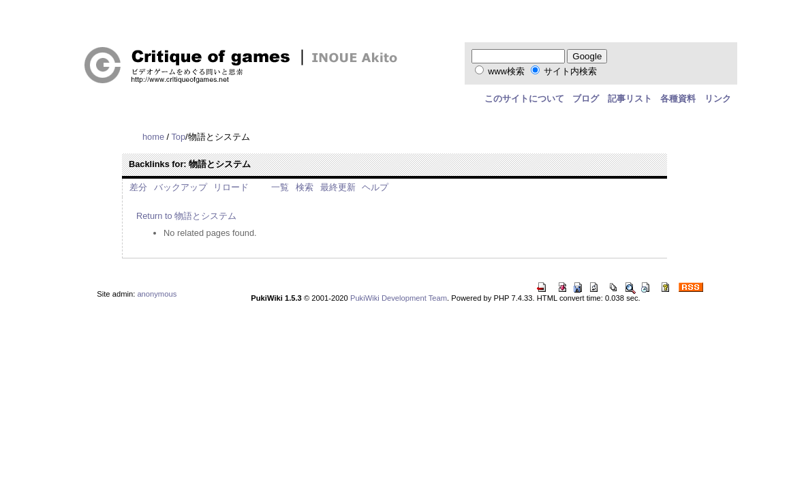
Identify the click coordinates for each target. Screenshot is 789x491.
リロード (231, 187)
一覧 (280, 187)
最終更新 (338, 187)
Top (178, 137)
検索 (304, 187)
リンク (718, 98)
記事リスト (630, 98)
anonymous (156, 294)
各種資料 (678, 98)
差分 (138, 187)
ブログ (585, 98)
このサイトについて (524, 98)
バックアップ (180, 187)
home (153, 137)
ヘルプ (375, 187)
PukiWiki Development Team (398, 298)
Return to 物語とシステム (186, 216)
